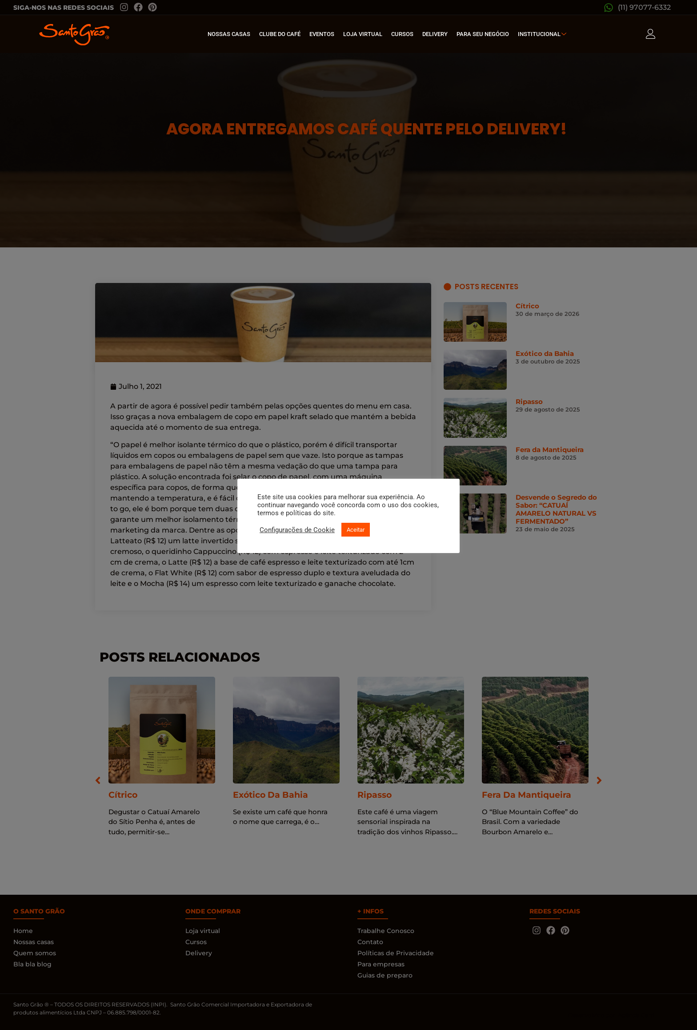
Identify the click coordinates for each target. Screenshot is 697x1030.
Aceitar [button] (356, 529)
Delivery (435, 34)
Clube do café (279, 34)
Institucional (543, 34)
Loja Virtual (362, 34)
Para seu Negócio (483, 34)
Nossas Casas (229, 34)
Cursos (402, 34)
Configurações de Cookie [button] (297, 530)
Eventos (321, 34)
